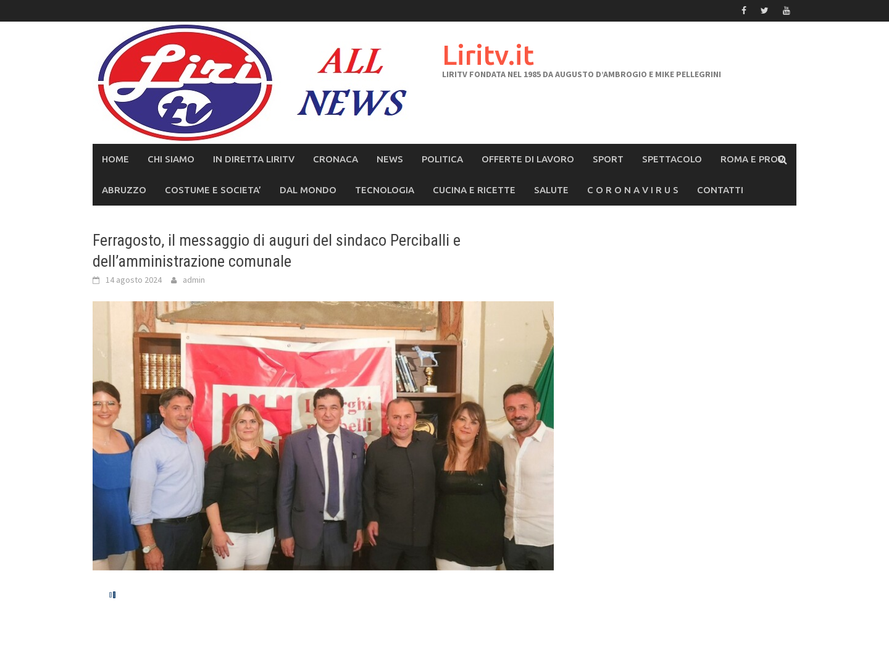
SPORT (608, 159)
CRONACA (335, 159)
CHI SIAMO (171, 159)
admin (194, 279)
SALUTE (551, 190)
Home (115, 159)
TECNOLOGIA (384, 190)
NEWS (390, 159)
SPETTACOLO (672, 159)
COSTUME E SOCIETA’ (213, 190)
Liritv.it (488, 55)
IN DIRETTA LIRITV (253, 159)
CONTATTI (720, 190)
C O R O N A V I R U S (632, 190)
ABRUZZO (124, 190)
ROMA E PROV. (753, 159)
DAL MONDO (308, 190)
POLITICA (442, 159)
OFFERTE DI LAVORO (528, 159)
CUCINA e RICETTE (474, 190)
